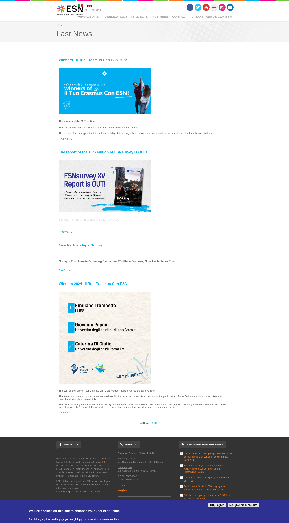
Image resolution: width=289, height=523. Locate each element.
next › (155, 422)
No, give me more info (243, 505)
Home (60, 25)
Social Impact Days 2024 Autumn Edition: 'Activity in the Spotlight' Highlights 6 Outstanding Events (205, 468)
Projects (139, 16)
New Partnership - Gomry (80, 245)
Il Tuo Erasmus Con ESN (211, 16)
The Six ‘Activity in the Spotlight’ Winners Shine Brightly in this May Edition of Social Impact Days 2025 (208, 456)
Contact (179, 16)
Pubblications (114, 16)
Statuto (121, 485)
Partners (160, 16)
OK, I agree (217, 505)
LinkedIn (230, 7)
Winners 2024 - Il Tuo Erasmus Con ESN (93, 284)
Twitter (198, 7)
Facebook (190, 7)
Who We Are (88, 16)
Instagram (222, 7)
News (96, 10)
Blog (82, 10)
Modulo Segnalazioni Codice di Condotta (79, 491)
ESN (106, 462)
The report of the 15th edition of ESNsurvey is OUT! (103, 152)
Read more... (66, 139)
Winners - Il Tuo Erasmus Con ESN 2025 (93, 60)
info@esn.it (124, 490)
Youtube (206, 7)
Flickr (214, 7)
